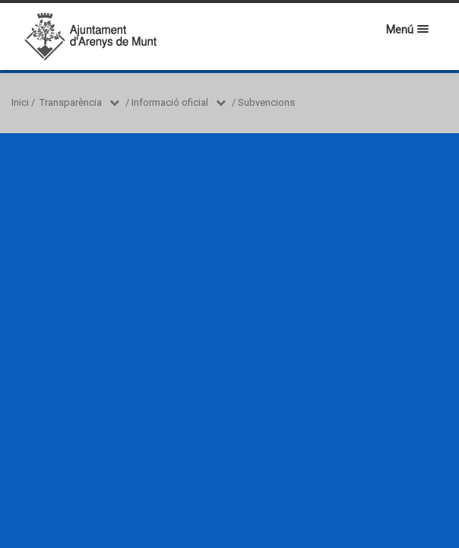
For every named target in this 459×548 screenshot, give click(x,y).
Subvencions (266, 102)
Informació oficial (169, 102)
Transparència (71, 102)
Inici (20, 102)
